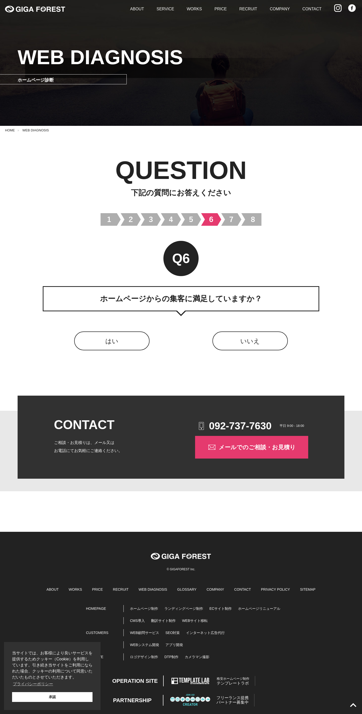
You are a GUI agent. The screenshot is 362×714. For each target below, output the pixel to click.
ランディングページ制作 (183, 609)
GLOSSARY (187, 589)
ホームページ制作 (144, 609)
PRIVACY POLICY (275, 589)
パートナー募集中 (232, 700)
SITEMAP (307, 589)
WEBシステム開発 (144, 645)
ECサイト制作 (220, 609)
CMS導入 (137, 621)
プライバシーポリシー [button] (33, 684)
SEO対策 (172, 633)
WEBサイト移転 (195, 621)
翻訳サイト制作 (163, 621)
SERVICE (165, 9)
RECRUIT (248, 9)
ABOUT (137, 9)
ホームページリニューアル (259, 609)
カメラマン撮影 (197, 657)
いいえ (250, 341)
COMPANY (280, 9)
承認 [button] (52, 697)
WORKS (194, 9)
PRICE (220, 9)
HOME (10, 130)
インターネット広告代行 (205, 633)
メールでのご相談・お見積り (251, 447)
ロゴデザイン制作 (144, 657)
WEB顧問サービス (144, 633)
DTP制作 (171, 657)
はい (111, 341)
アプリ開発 (174, 645)
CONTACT (312, 9)
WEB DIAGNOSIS (35, 130)
